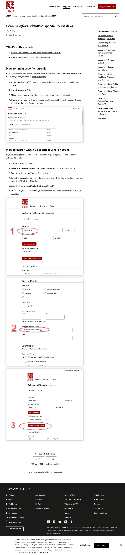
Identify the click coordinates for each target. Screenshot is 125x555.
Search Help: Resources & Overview (108, 44)
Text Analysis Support (15, 517)
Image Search (12, 513)
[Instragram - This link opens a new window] (54, 522)
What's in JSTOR (71, 504)
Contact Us (90, 6)
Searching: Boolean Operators (106, 68)
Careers (97, 504)
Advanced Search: (14, 158)
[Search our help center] (100, 15)
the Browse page (39, 76)
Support (66, 6)
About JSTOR (54, 6)
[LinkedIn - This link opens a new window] (65, 522)
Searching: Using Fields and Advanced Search (108, 85)
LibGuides (39, 504)
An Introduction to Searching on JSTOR (106, 37)
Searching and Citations (29, 16)
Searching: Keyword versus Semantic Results (106, 53)
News (66, 513)
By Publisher (11, 504)
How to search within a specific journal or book (31, 57)
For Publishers (15, 528)
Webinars (68, 517)
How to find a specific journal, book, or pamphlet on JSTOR (35, 52)
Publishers (77, 6)
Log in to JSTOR (107, 6)
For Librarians (15, 522)
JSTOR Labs (99, 495)
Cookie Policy (42, 554)
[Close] (121, 546)
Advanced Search (27, 163)
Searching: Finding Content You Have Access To (106, 101)
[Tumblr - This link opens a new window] (71, 522)
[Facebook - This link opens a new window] (48, 522)
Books (51, 100)
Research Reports (66, 100)
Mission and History (72, 499)
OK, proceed (101, 546)
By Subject (10, 495)
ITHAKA (64, 527)
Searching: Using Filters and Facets (108, 92)
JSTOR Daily (99, 499)
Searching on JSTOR (48, 16)
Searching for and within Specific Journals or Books (108, 111)
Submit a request (54, 472)
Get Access (40, 495)
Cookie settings (100, 513)
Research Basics (42, 508)
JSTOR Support (11, 16)
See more (102, 118)
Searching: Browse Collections (106, 61)
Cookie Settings (85, 546)
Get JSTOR (69, 508)
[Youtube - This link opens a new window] (59, 522)
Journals (43, 100)
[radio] (38, 458)
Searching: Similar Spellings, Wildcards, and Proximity (106, 77)
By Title (27, 90)
